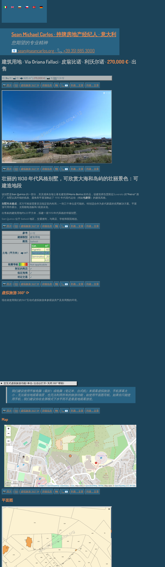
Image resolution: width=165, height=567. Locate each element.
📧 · (53, 50)
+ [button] (8, 429)
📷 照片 (7, 85)
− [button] (8, 433)
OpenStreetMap (91, 486)
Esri (72, 486)
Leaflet (41, 486)
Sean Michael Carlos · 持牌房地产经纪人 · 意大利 (63, 34)
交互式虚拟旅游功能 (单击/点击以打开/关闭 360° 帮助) (34, 383)
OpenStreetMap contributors (58, 486)
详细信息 (47, 85)
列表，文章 (77, 85)
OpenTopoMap (120, 486)
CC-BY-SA (131, 486)
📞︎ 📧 (64, 85)
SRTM (100, 486)
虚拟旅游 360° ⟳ (30, 85)
